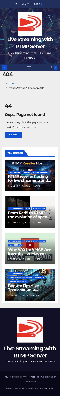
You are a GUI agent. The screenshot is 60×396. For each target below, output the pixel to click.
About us (19, 388)
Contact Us (32, 388)
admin (37, 186)
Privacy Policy (47, 388)
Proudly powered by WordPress (20, 377)
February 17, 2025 (20, 259)
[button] (51, 67)
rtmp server (14, 172)
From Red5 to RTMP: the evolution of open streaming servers (27, 217)
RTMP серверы (15, 245)
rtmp (28, 208)
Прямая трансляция (18, 281)
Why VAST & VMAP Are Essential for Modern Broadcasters (29, 253)
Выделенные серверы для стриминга (26, 277)
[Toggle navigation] (28, 67)
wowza (27, 172)
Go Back (13, 134)
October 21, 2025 (20, 222)
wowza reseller (40, 172)
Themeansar (30, 381)
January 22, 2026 (20, 186)
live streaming (16, 208)
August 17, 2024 (19, 295)
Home (12, 83)
